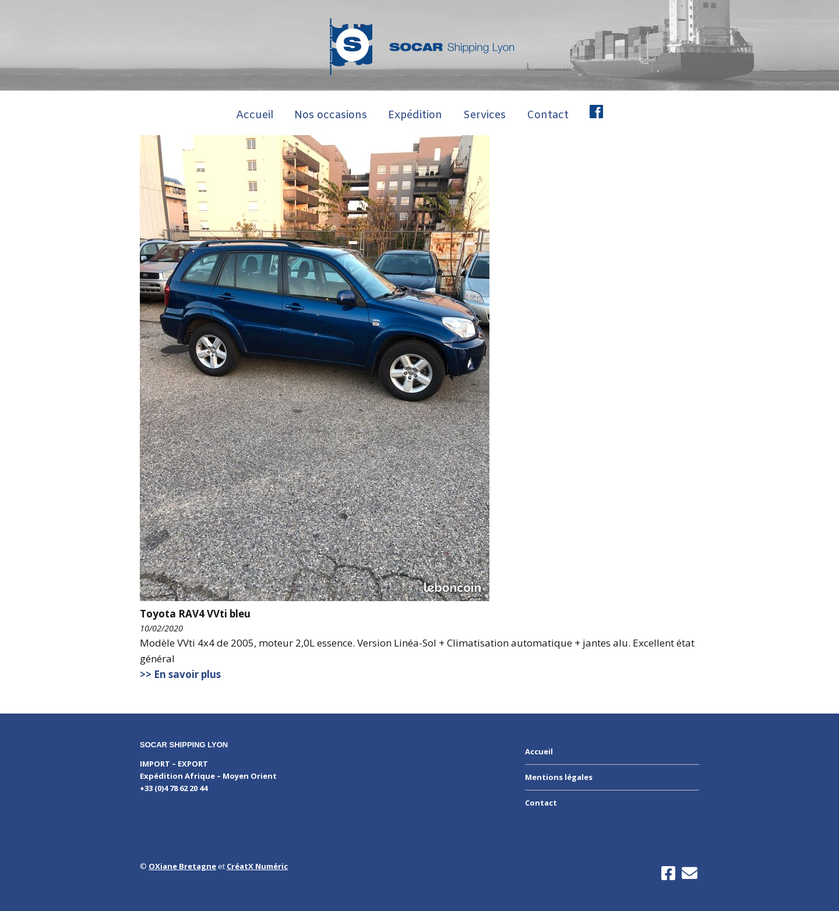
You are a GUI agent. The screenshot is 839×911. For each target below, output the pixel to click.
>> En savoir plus (180, 674)
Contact (548, 115)
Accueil (254, 115)
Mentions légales (559, 777)
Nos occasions (330, 115)
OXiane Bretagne (182, 866)
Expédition (415, 115)
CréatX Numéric (257, 866)
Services (484, 115)
